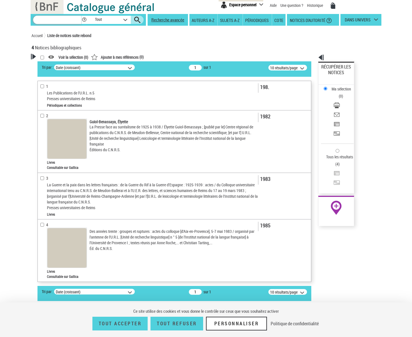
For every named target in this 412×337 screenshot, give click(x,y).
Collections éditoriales (56, 173)
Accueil (37, 35)
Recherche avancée (167, 20)
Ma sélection (332, 75)
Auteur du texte (51, 138)
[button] (84, 20)
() (191, 57)
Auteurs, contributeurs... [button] (59, 223)
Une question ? (291, 5)
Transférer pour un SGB (340, 106)
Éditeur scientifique (54, 129)
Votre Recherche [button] (55, 66)
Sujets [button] (43, 252)
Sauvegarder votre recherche (67, 94)
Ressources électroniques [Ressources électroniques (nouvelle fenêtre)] (333, 180)
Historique (315, 5)
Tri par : (121, 67)
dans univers (358, 21)
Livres (44, 196)
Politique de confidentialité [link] (295, 323)
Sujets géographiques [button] (56, 262)
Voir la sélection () (147, 57)
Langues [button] (44, 233)
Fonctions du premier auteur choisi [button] (62, 118)
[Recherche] (57, 20)
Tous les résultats (335, 122)
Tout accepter (120, 323)
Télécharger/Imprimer (339, 85)
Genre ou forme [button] (50, 271)
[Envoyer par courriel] (344, 93)
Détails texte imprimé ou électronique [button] (58, 185)
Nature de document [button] (55, 156)
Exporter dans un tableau (342, 99)
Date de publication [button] (54, 242)
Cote (278, 20)
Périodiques (257, 20)
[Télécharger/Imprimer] (344, 86)
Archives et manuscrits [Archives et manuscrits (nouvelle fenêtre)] (331, 174)
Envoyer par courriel (338, 92)
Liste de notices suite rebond (69, 35)
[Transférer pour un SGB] (344, 106)
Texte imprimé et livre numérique (64, 165)
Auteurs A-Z (203, 20)
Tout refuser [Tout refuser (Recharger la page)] (177, 323)
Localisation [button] (48, 214)
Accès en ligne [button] (50, 147)
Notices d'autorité (307, 20)
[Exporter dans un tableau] (344, 99)
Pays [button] (41, 280)
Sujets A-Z (229, 20)
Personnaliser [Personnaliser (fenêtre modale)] (236, 323)
